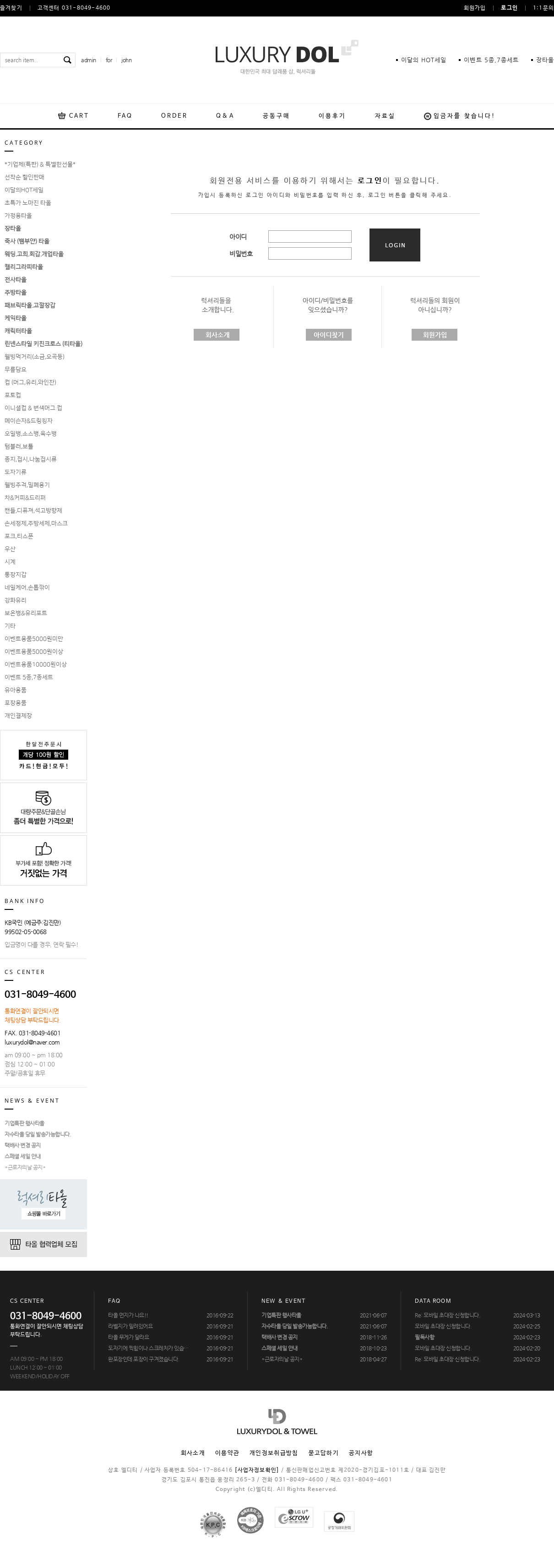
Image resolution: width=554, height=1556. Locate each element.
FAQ (125, 116)
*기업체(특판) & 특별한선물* (40, 164)
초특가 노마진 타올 (28, 203)
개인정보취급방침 (274, 1453)
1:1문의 (543, 8)
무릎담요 (16, 369)
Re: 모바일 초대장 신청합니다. (447, 1315)
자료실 (385, 116)
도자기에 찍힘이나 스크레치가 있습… (148, 1348)
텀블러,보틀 (19, 446)
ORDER (174, 116)
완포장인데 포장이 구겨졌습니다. (143, 1359)
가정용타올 (18, 215)
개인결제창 (18, 716)
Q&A (225, 116)
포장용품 (16, 703)
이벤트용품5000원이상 (34, 651)
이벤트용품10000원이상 (36, 664)
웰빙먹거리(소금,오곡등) (35, 357)
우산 (10, 549)
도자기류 (16, 472)
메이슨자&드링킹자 (29, 421)
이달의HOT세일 (24, 190)
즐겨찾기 (11, 8)
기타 (10, 626)
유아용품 (16, 690)
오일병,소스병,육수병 (31, 433)
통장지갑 (16, 574)
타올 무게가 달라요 (128, 1337)
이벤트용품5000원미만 (34, 639)
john (126, 60)
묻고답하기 (324, 1453)
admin (88, 60)
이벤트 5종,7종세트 (29, 677)
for (109, 60)
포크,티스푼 (19, 536)
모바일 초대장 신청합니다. (443, 1326)
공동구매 (276, 116)
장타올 (545, 59)
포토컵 (13, 395)
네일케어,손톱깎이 (27, 587)
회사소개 (193, 1453)
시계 (10, 562)
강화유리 (16, 600)
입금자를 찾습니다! (465, 116)
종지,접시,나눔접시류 (31, 459)
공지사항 (361, 1453)
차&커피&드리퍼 (25, 498)
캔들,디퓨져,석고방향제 (33, 510)
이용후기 (332, 116)
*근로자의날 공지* (25, 1167)
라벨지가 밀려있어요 (130, 1326)
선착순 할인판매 (24, 177)
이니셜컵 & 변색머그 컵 (33, 408)
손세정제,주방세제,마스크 (36, 523)
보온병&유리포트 (26, 613)
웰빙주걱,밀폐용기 (27, 485)
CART (79, 116)
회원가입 (475, 8)
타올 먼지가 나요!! (128, 1315)
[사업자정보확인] (256, 1470)
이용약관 (227, 1453)
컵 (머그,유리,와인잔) (30, 382)
